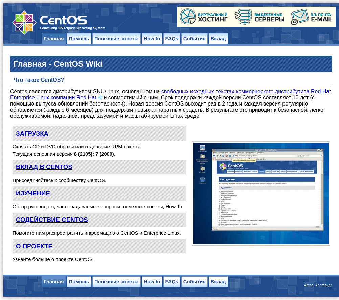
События (194, 38)
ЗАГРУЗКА (32, 133)
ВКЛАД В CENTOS (44, 166)
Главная (54, 38)
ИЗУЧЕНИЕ (33, 193)
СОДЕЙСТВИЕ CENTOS (52, 219)
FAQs (171, 38)
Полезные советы (116, 38)
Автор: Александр (318, 285)
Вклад (218, 38)
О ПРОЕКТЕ (34, 246)
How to (152, 38)
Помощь (79, 38)
